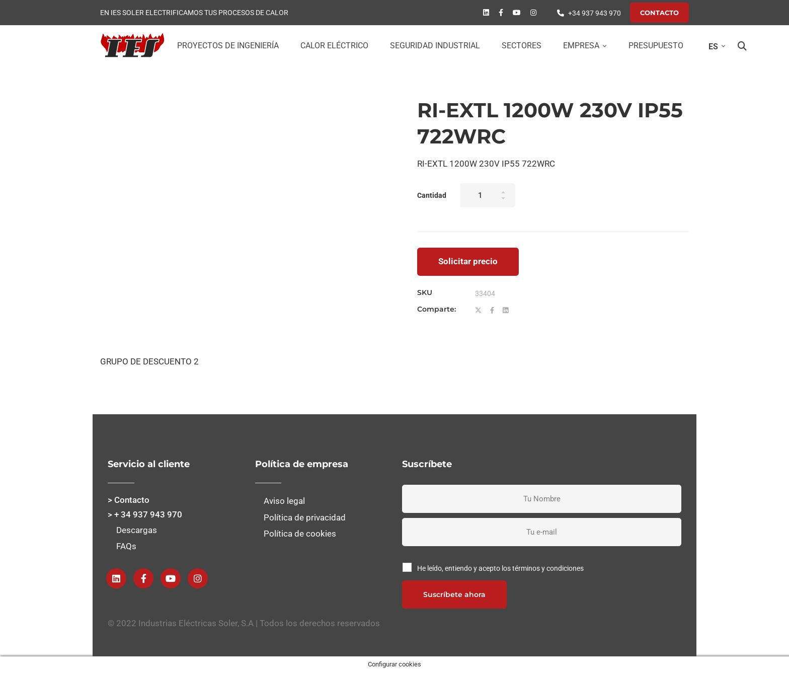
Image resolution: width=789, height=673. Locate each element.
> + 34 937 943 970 (145, 514)
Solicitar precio (468, 261)
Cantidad (431, 195)
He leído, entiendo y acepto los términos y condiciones (500, 568)
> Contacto (128, 500)
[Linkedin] (486, 13)
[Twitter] (478, 310)
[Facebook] (501, 13)
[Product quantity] (487, 195)
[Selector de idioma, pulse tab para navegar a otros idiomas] (714, 46)
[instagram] (533, 13)
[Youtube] (517, 13)
